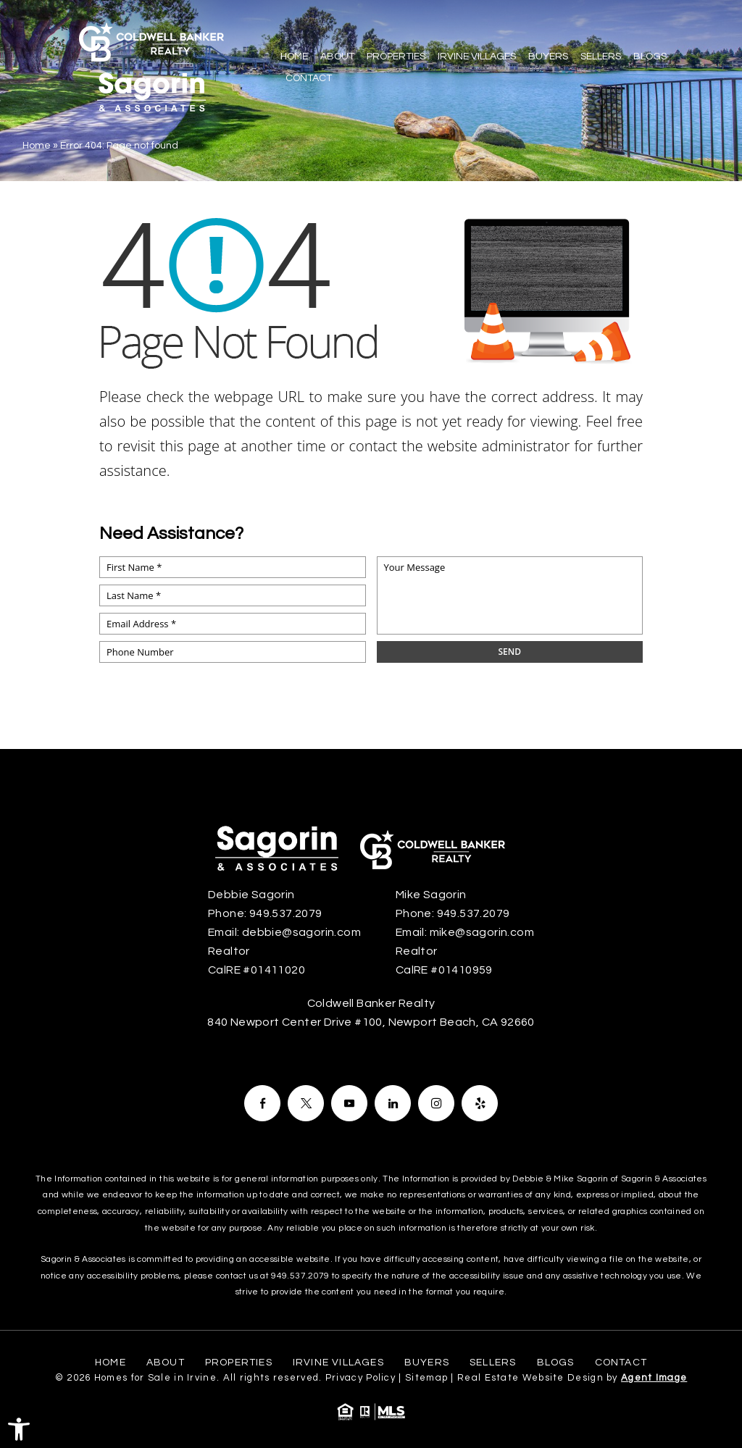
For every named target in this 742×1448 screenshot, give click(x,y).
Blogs (650, 56)
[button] (19, 1429)
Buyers (548, 56)
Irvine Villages (477, 56)
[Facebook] (262, 1103)
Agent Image (654, 1378)
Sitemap (426, 1378)
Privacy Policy (360, 1378)
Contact (308, 78)
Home (294, 56)
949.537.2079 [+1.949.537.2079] (285, 913)
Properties (396, 56)
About (337, 56)
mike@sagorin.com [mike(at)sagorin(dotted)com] (482, 932)
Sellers (600, 56)
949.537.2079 (300, 1276)
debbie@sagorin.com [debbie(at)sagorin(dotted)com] (301, 932)
